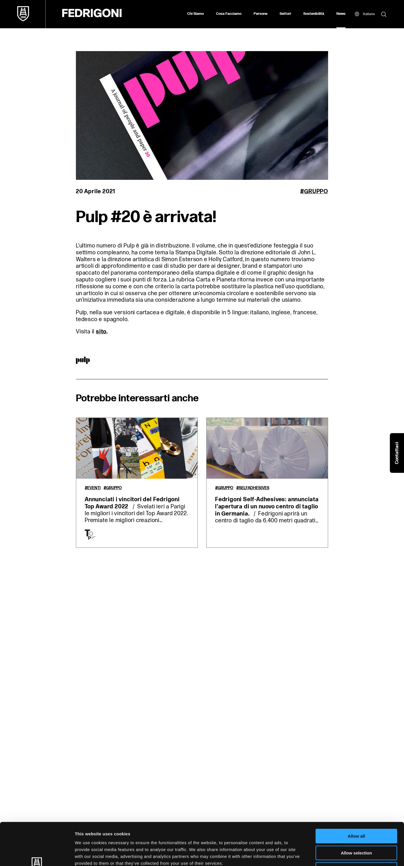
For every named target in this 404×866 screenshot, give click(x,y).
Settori (285, 13)
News (341, 13)
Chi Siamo (195, 13)
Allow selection (356, 813)
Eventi (94, 488)
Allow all (356, 796)
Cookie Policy (261, 830)
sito (101, 331)
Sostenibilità (313, 13)
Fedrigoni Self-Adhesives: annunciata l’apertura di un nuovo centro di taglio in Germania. (267, 506)
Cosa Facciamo (228, 13)
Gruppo (316, 191)
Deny (356, 829)
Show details (299, 854)
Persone (260, 13)
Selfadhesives (254, 488)
